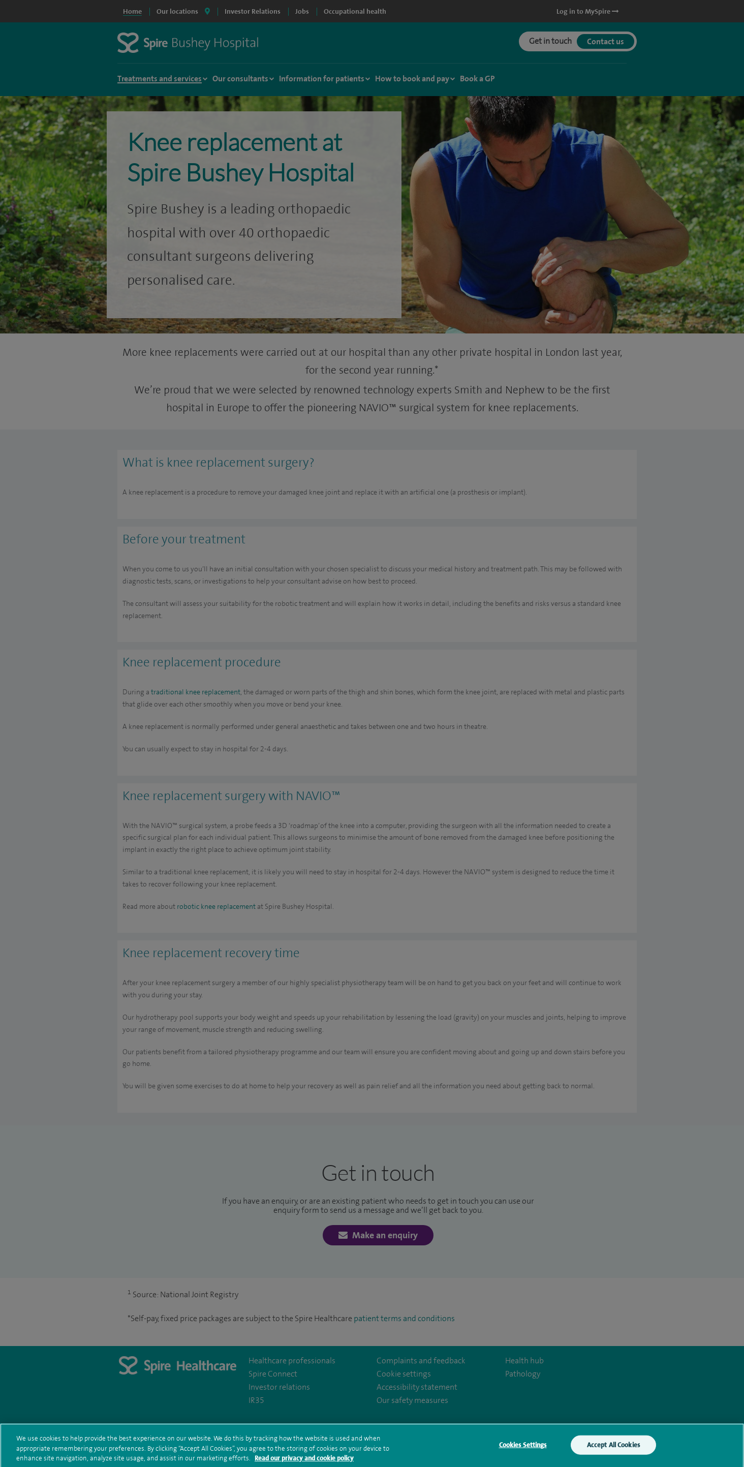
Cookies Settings (523, 1448)
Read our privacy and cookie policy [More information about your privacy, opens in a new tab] (304, 1461)
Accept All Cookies (613, 1448)
